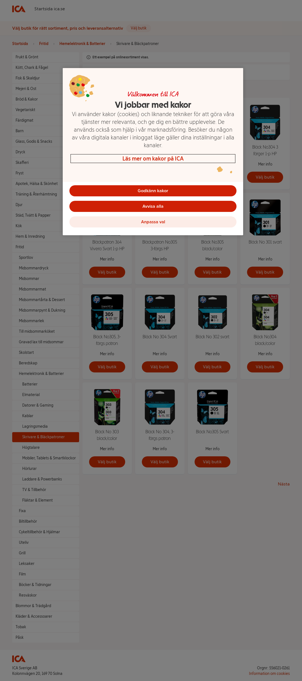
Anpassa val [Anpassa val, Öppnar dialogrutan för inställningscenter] (153, 221)
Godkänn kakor (153, 190)
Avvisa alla (152, 206)
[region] (153, 151)
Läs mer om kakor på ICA (153, 158)
